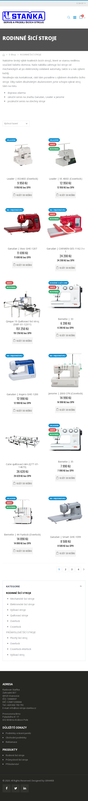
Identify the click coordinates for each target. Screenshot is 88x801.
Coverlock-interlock (20, 649)
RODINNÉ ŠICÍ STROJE (30, 54)
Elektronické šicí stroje (22, 604)
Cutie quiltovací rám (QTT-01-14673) (22, 466)
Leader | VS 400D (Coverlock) (65, 178)
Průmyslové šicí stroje (17, 759)
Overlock (15, 621)
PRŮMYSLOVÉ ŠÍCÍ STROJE (21, 632)
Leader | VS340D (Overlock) (22, 178)
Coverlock (15, 626)
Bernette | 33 (65, 319)
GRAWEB (49, 780)
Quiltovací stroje (19, 615)
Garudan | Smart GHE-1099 (65, 537)
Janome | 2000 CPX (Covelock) (65, 393)
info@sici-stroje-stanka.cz (23, 708)
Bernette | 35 (65, 461)
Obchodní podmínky (16, 737)
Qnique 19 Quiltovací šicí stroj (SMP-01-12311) (22, 323)
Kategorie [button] (13, 586)
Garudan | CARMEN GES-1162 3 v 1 (65, 250)
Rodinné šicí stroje (15, 755)
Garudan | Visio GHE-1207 (22, 248)
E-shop (80, 3)
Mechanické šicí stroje (22, 598)
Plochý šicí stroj (18, 637)
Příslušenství (12, 764)
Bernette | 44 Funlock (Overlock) (22, 534)
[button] (69, 17)
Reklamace (11, 741)
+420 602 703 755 (15, 704)
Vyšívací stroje (18, 609)
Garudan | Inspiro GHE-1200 (22, 394)
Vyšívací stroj (17, 654)
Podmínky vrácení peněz (18, 733)
